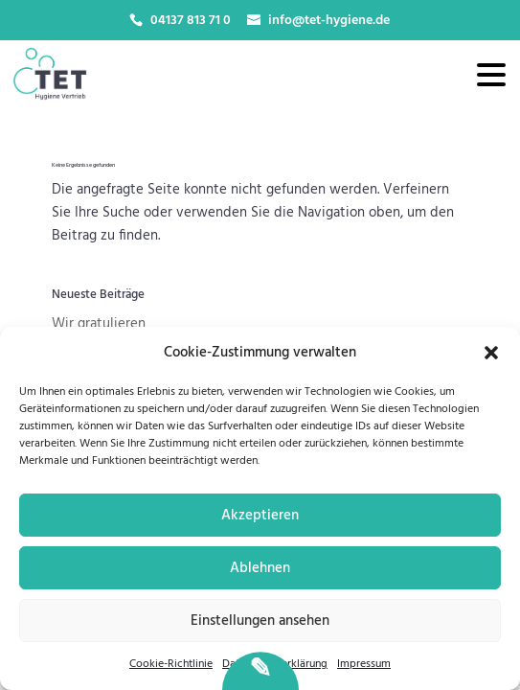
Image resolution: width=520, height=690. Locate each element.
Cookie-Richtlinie (171, 664)
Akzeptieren (260, 515)
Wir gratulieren (99, 323)
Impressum (364, 664)
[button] (491, 352)
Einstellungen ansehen (260, 621)
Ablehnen (260, 568)
